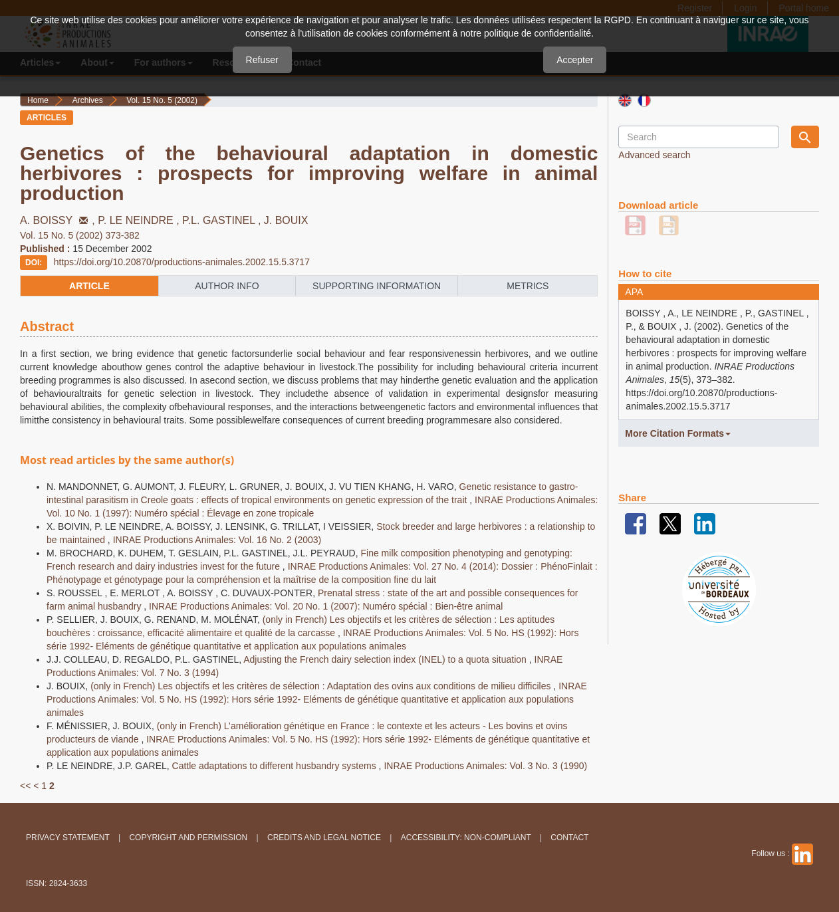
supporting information (376, 286)
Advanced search (654, 155)
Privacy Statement (68, 837)
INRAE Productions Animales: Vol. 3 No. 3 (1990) (485, 765)
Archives (87, 100)
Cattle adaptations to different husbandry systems (275, 765)
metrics (527, 286)
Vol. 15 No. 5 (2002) (161, 100)
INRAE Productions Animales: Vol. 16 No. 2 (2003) (217, 539)
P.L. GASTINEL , (223, 220)
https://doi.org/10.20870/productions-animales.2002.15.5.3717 (182, 262)
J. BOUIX (286, 220)
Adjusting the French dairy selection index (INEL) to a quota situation (386, 659)
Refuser (262, 60)
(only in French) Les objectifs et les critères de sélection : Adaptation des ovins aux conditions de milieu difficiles (321, 686)
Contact (569, 837)
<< (25, 785)
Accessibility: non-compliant (466, 837)
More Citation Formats (678, 433)
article (89, 286)
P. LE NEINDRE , (140, 220)
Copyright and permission (188, 837)
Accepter (574, 60)
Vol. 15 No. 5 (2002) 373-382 (80, 235)
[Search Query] (698, 137)
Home (38, 100)
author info (227, 286)
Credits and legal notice (324, 837)
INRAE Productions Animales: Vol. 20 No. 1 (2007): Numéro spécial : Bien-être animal (326, 606)
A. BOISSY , (59, 220)
